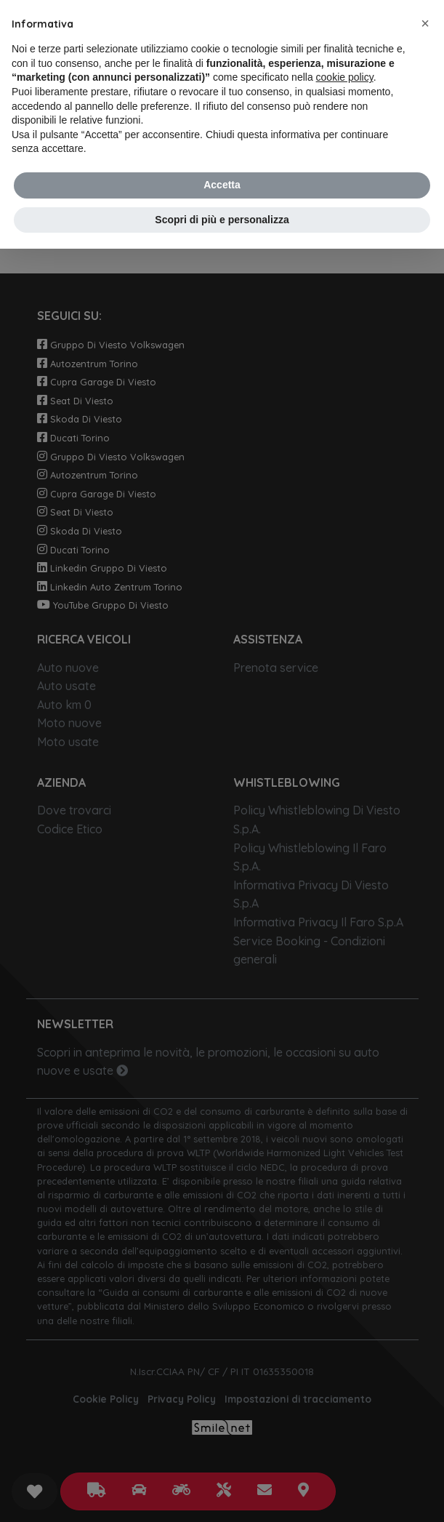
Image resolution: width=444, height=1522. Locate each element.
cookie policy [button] (345, 77)
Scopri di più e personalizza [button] (221, 219)
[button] (425, 23)
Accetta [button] (222, 185)
